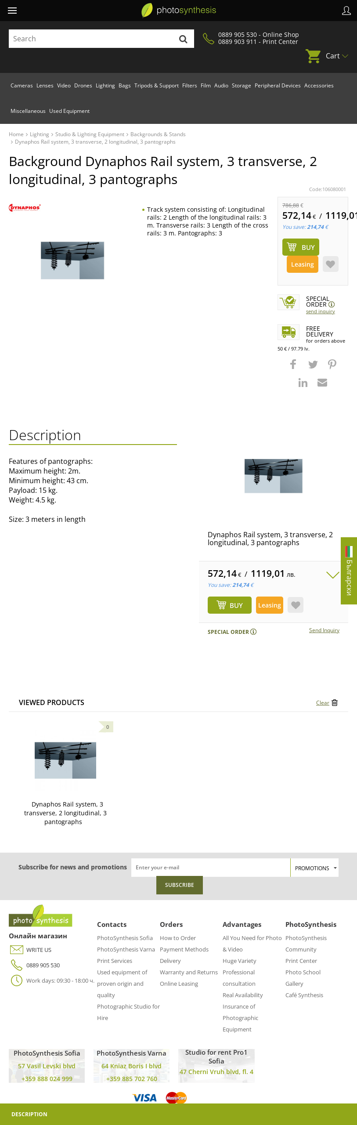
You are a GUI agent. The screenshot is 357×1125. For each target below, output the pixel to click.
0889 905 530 (34, 965)
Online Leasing (179, 984)
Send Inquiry (320, 311)
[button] (294, 368)
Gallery (294, 984)
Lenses (45, 85)
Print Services (114, 961)
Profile (346, 10)
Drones (83, 85)
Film (206, 85)
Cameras (22, 85)
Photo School (303, 972)
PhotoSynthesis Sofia (125, 938)
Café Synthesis (304, 995)
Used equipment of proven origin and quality (122, 983)
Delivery (170, 961)
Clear (322, 702)
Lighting (105, 85)
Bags (125, 85)
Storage (241, 85)
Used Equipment (69, 111)
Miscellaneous (28, 111)
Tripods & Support (156, 85)
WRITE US (30, 950)
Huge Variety (239, 961)
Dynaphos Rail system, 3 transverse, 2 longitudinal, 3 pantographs (270, 538)
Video (64, 85)
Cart (333, 56)
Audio (221, 85)
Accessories (319, 85)
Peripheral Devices (278, 85)
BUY (236, 605)
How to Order (178, 938)
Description (29, 1114)
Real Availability (243, 995)
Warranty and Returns (189, 972)
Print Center (301, 961)
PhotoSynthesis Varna (126, 949)
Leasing (302, 264)
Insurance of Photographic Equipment (240, 1017)
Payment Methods (184, 949)
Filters (189, 85)
